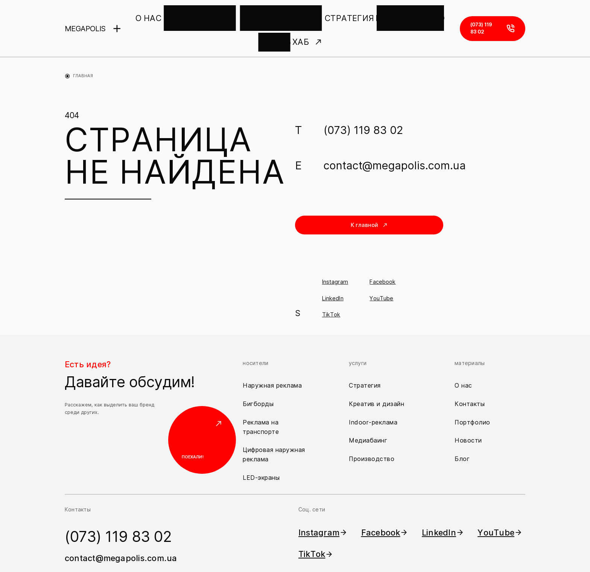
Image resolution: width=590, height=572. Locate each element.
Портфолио (472, 395)
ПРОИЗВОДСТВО (344, 15)
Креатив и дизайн (376, 377)
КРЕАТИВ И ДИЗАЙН (248, 15)
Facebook (382, 255)
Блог (462, 432)
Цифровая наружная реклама (274, 428)
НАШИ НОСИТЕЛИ (190, 15)
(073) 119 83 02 (363, 103)
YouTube (381, 271)
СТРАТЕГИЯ (297, 15)
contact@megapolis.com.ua (395, 138)
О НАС (150, 15)
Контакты (470, 377)
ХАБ (416, 15)
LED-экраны (261, 451)
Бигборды (258, 377)
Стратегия (365, 358)
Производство (371, 432)
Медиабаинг (368, 414)
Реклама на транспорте (261, 400)
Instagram (335, 255)
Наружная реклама (272, 358)
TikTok (331, 287)
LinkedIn (333, 271)
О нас (463, 358)
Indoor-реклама (373, 395)
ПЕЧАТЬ (385, 15)
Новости (468, 414)
